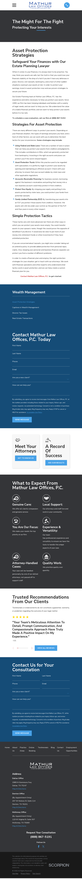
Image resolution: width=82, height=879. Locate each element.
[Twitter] (43, 847)
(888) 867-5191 (41, 837)
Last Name (16, 354)
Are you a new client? (21, 378)
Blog (53, 748)
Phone (15, 362)
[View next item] (33, 648)
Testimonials (43, 748)
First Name (16, 346)
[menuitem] (41, 302)
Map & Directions (19, 789)
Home (7, 748)
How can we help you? (21, 385)
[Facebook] (38, 847)
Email (14, 370)
